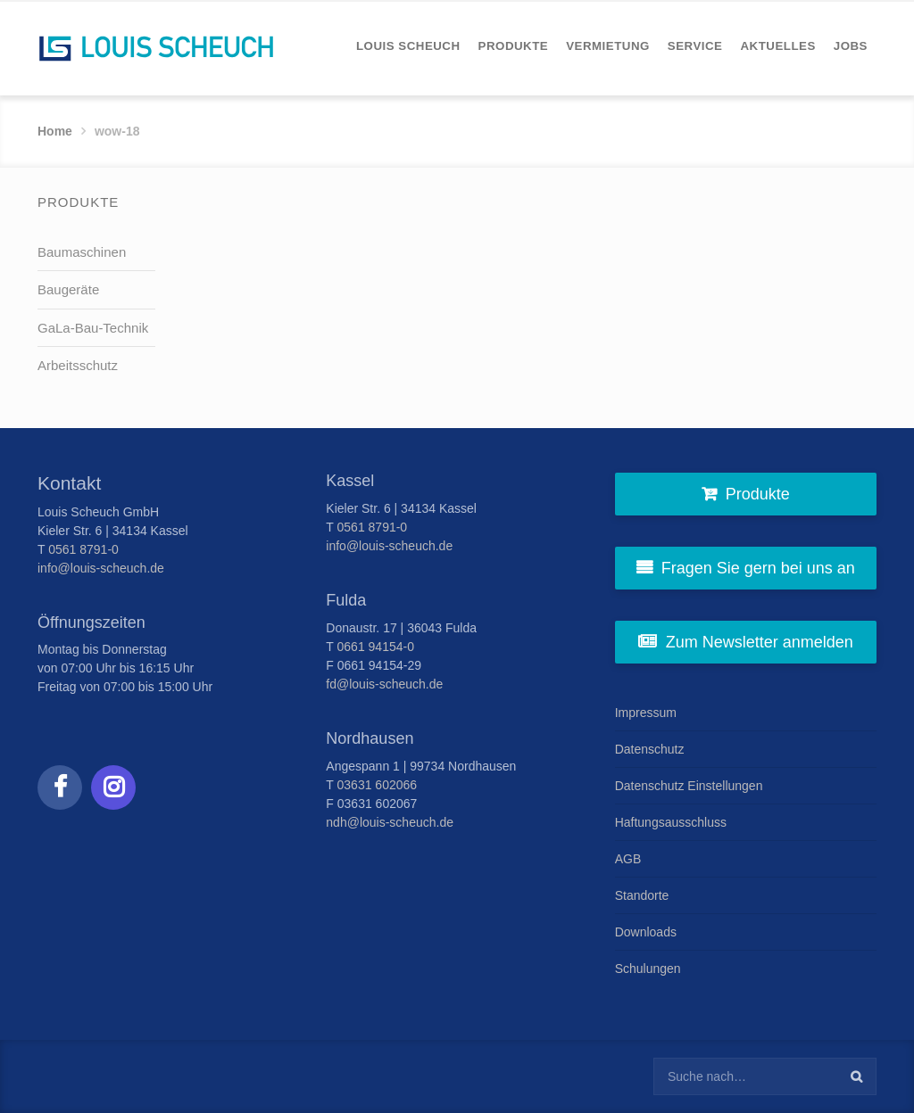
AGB (628, 859)
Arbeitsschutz (77, 365)
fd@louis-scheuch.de (384, 684)
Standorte (642, 895)
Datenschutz (650, 749)
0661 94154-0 (375, 646)
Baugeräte (68, 289)
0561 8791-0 (83, 549)
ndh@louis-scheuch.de (389, 822)
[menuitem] (408, 46)
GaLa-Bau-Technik (92, 327)
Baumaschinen (81, 252)
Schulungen (648, 968)
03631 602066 (377, 785)
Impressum (646, 712)
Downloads (646, 932)
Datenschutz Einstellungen (689, 786)
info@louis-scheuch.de (100, 568)
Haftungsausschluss (671, 822)
